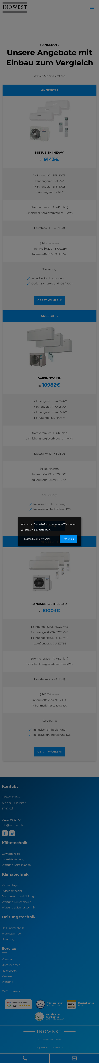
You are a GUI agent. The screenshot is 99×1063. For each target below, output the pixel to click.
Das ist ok (68, 539)
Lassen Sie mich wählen (37, 539)
